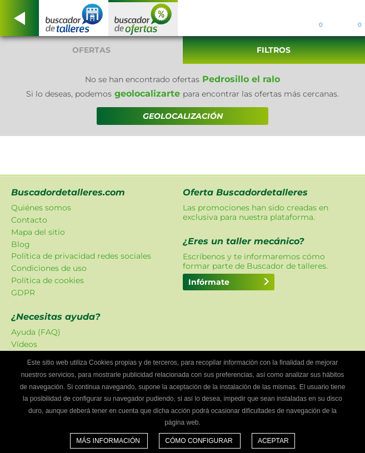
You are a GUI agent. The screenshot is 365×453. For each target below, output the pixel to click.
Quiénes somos (41, 208)
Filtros (274, 50)
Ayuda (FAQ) (36, 332)
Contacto (29, 220)
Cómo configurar (199, 441)
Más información (109, 441)
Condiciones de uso (49, 268)
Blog (20, 244)
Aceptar (273, 441)
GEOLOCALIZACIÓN (183, 116)
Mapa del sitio (38, 232)
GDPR (23, 293)
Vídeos (24, 344)
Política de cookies (47, 280)
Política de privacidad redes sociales (81, 256)
